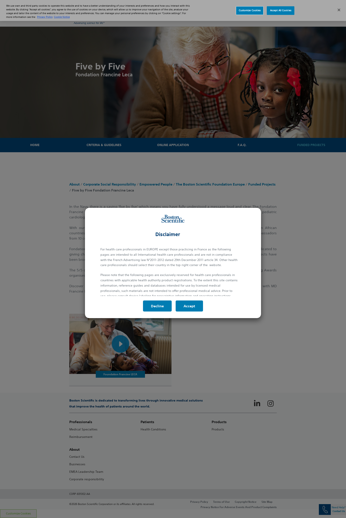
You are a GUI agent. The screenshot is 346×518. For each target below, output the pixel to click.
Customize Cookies (250, 10)
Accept (189, 306)
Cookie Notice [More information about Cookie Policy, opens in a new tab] (62, 17)
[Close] (339, 10)
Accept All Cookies (280, 10)
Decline (157, 306)
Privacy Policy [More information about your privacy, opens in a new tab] (45, 17)
